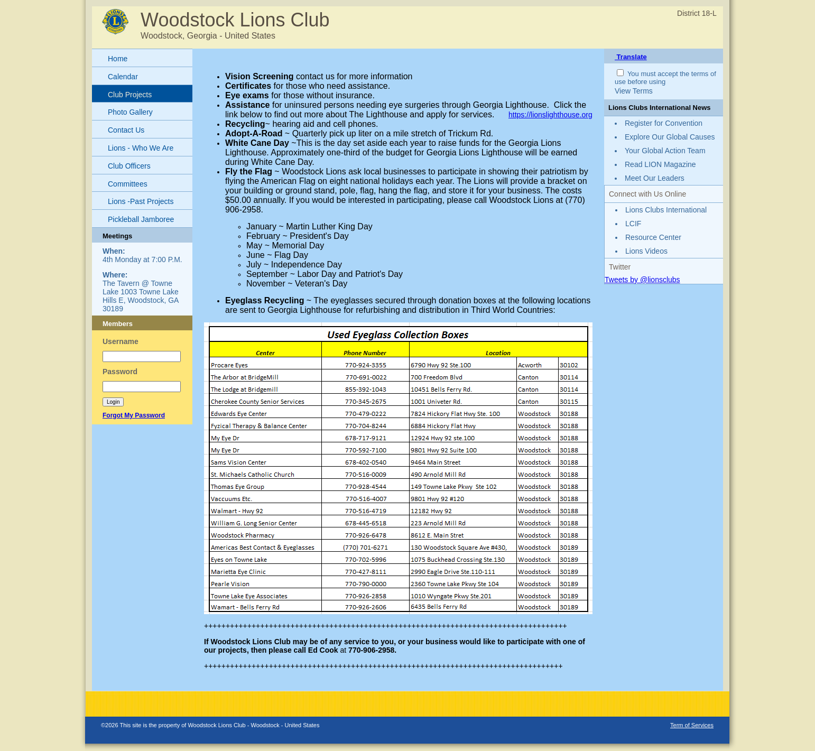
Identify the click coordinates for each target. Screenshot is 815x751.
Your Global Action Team (665, 150)
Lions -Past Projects (141, 201)
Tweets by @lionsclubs (642, 279)
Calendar (123, 76)
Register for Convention (663, 123)
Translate (631, 57)
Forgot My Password (134, 415)
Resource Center (653, 237)
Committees (127, 184)
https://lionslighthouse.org (550, 114)
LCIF (633, 223)
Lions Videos (646, 251)
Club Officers (129, 166)
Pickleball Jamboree (141, 219)
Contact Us (126, 130)
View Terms (634, 91)
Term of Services (692, 725)
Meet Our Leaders (654, 178)
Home (117, 58)
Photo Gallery (130, 112)
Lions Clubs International (666, 210)
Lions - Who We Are (140, 148)
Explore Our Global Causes (670, 137)
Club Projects (130, 94)
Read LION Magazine (660, 164)
